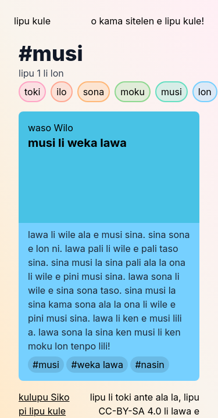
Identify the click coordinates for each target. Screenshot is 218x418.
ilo (61, 92)
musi (171, 92)
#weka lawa (97, 364)
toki (32, 92)
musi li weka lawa (77, 143)
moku (132, 92)
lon (205, 92)
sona (93, 92)
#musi (46, 364)
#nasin (149, 364)
